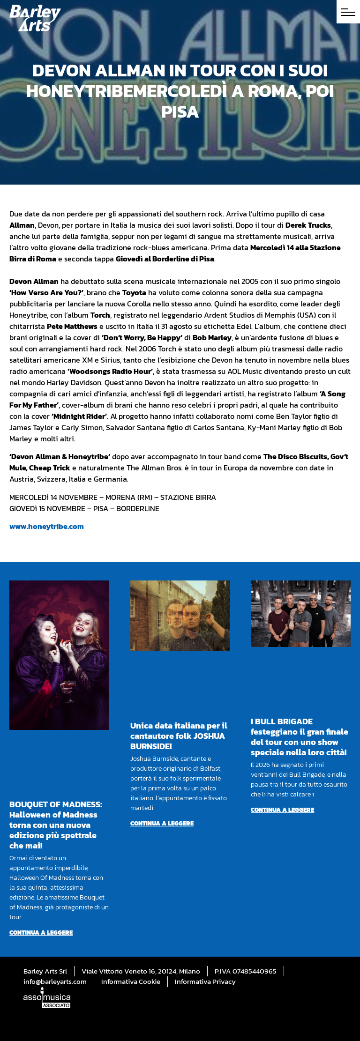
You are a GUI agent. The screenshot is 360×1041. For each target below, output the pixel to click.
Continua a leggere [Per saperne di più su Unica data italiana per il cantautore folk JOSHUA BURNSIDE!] (162, 823)
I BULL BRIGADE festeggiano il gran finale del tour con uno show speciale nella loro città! (299, 736)
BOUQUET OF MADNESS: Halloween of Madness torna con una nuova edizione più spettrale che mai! (55, 825)
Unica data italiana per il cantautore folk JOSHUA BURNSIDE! (178, 735)
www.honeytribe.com (46, 526)
